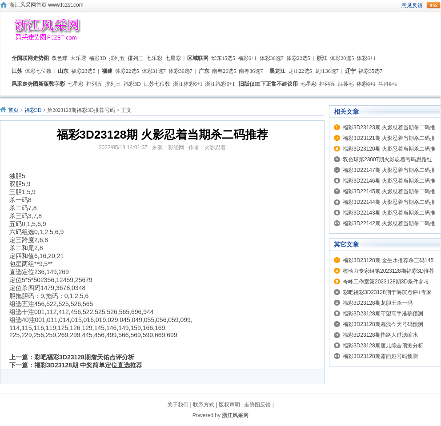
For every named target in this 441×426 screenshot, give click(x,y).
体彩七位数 (38, 71)
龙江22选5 (300, 71)
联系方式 (203, 405)
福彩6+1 (247, 58)
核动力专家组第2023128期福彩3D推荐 (388, 271)
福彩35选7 (370, 71)
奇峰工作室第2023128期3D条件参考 (386, 282)
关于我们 (177, 405)
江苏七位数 (157, 84)
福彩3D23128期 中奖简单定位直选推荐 (88, 365)
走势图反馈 (257, 405)
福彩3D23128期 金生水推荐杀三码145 (388, 260)
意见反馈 (412, 5)
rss (433, 5)
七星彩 (173, 58)
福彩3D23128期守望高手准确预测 (383, 314)
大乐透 (78, 58)
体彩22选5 (298, 58)
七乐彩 (154, 58)
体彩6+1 (366, 58)
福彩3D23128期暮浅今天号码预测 (383, 324)
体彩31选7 (154, 71)
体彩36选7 (272, 58)
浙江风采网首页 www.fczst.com (46, 5)
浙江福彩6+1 (220, 84)
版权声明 (229, 405)
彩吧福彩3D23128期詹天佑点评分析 (84, 357)
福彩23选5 (83, 71)
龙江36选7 (327, 71)
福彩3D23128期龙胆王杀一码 (378, 303)
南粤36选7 (251, 71)
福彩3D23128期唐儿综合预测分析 (383, 345)
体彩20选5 (342, 58)
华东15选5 (223, 58)
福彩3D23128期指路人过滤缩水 (380, 335)
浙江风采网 (235, 415)
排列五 (117, 58)
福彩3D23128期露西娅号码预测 (380, 356)
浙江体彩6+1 (188, 84)
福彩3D (97, 58)
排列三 (136, 58)
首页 (13, 110)
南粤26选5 (224, 71)
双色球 (60, 58)
